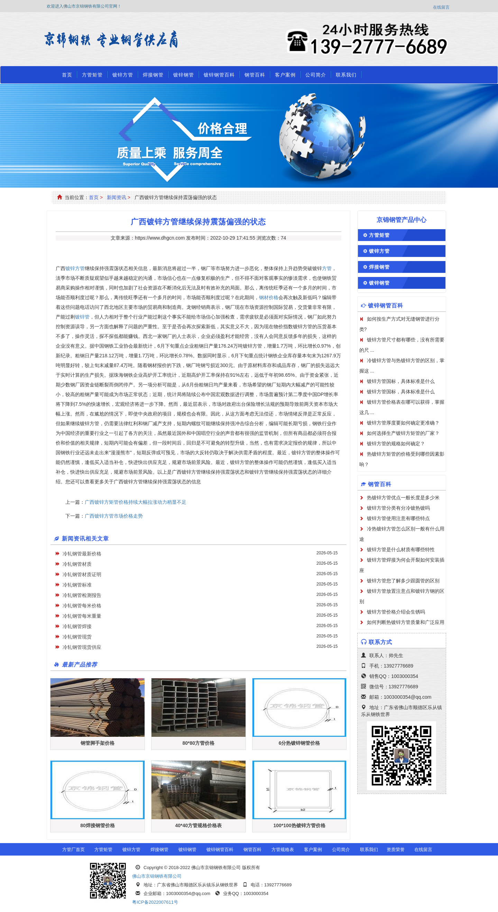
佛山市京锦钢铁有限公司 (157, 876)
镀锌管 (82, 317)
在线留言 (441, 7)
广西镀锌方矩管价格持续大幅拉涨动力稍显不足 (135, 502)
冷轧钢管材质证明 (82, 574)
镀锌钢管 (183, 75)
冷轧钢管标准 (77, 585)
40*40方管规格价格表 (198, 825)
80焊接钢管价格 (97, 825)
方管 (327, 268)
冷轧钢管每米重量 (82, 616)
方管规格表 (282, 849)
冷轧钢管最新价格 (82, 553)
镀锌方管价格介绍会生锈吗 (396, 612)
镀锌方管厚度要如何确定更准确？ (403, 423)
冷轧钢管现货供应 (82, 647)
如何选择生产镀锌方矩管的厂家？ (403, 433)
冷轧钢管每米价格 (82, 605)
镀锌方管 (122, 75)
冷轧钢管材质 (77, 564)
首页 (67, 75)
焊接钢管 (153, 75)
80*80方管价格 (198, 743)
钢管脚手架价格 (97, 743)
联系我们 (346, 75)
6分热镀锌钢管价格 (299, 743)
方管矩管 (92, 75)
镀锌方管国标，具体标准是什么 (401, 381)
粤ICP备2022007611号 (155, 902)
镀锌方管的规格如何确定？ (396, 443)
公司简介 (315, 75)
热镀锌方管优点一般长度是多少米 (403, 497)
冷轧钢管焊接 (77, 626)
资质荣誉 (396, 849)
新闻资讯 (116, 197)
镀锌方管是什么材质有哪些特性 (401, 549)
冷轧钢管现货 (77, 637)
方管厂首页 (73, 849)
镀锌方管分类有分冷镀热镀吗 (398, 508)
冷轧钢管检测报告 (82, 595)
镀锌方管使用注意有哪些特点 (398, 518)
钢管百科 (255, 75)
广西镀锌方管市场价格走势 (114, 516)
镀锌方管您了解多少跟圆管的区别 (403, 580)
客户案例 (285, 75)
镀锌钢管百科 (219, 75)
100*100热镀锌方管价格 (299, 825)
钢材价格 (268, 297)
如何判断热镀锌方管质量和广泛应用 (405, 622)
